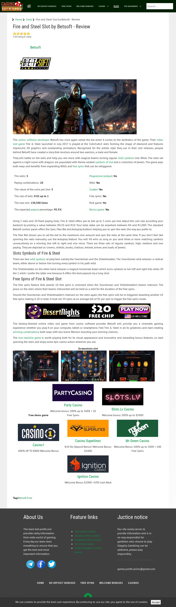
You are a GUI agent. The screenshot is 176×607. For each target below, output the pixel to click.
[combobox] (159, 6)
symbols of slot (104, 162)
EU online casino (84, 544)
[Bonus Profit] (12, 5)
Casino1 (38, 445)
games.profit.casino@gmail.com (136, 569)
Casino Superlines (88, 441)
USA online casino (85, 531)
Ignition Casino (88, 476)
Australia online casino (87, 539)
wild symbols (38, 259)
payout (35, 209)
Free (29, 498)
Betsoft (35, 47)
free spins (78, 166)
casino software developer (34, 139)
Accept (156, 602)
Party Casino (73, 405)
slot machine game (29, 337)
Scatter (93, 189)
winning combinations (26, 332)
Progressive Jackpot (100, 176)
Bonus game (96, 209)
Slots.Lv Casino (123, 409)
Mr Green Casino (137, 441)
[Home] (30, 6)
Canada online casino (87, 535)
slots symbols (126, 158)
